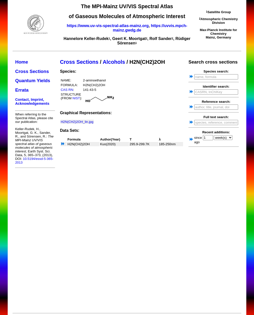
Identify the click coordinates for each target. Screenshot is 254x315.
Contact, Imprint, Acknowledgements (32, 101)
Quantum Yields (32, 80)
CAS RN (67, 90)
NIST (76, 98)
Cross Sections (32, 71)
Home (21, 62)
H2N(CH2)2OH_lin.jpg (77, 122)
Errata (22, 90)
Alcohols (114, 62)
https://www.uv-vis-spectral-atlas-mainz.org (108, 26)
